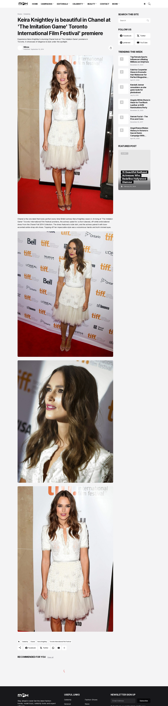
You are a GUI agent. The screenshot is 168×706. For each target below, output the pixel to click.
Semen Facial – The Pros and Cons (139, 117)
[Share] (110, 48)
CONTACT (104, 4)
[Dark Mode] (143, 4)
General (67, 704)
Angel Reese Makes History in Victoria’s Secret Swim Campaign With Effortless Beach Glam (140, 132)
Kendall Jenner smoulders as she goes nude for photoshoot (138, 88)
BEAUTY (91, 4)
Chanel (33, 641)
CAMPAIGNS (46, 4)
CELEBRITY (78, 4)
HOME (35, 4)
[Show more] (64, 648)
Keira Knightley (42, 641)
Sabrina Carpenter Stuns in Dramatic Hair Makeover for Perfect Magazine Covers (138, 74)
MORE (115, 4)
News (87, 704)
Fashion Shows (91, 700)
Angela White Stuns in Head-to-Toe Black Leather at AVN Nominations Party (140, 104)
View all (50, 657)
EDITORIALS (62, 4)
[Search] (148, 4)
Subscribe (144, 701)
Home (20, 14)
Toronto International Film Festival (60, 641)
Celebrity (27, 14)
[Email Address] (123, 700)
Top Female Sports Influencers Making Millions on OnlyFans (139, 59)
